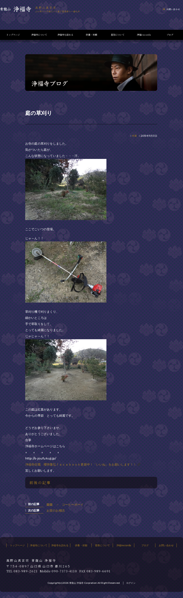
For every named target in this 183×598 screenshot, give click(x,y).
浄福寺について (39, 34)
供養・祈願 (91, 34)
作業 (134, 135)
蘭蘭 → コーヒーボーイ (65, 505)
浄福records (144, 34)
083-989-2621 (26, 571)
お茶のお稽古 (56, 510)
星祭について (118, 34)
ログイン (130, 582)
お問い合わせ (173, 9)
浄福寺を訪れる (65, 34)
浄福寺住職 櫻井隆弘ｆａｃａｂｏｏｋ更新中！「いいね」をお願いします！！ (80, 464)
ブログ (170, 34)
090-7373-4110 (64, 571)
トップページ (13, 34)
